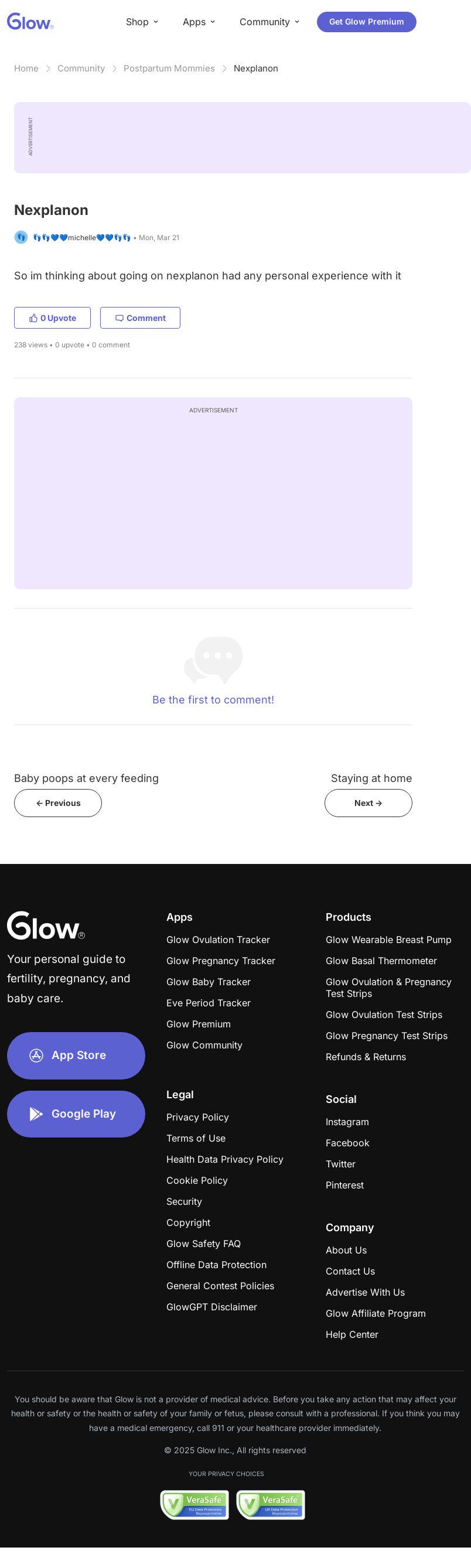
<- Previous (58, 803)
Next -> (368, 803)
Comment (140, 318)
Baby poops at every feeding (86, 778)
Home (26, 68)
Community (81, 68)
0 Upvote (52, 318)
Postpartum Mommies (169, 68)
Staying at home (371, 778)
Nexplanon (256, 68)
